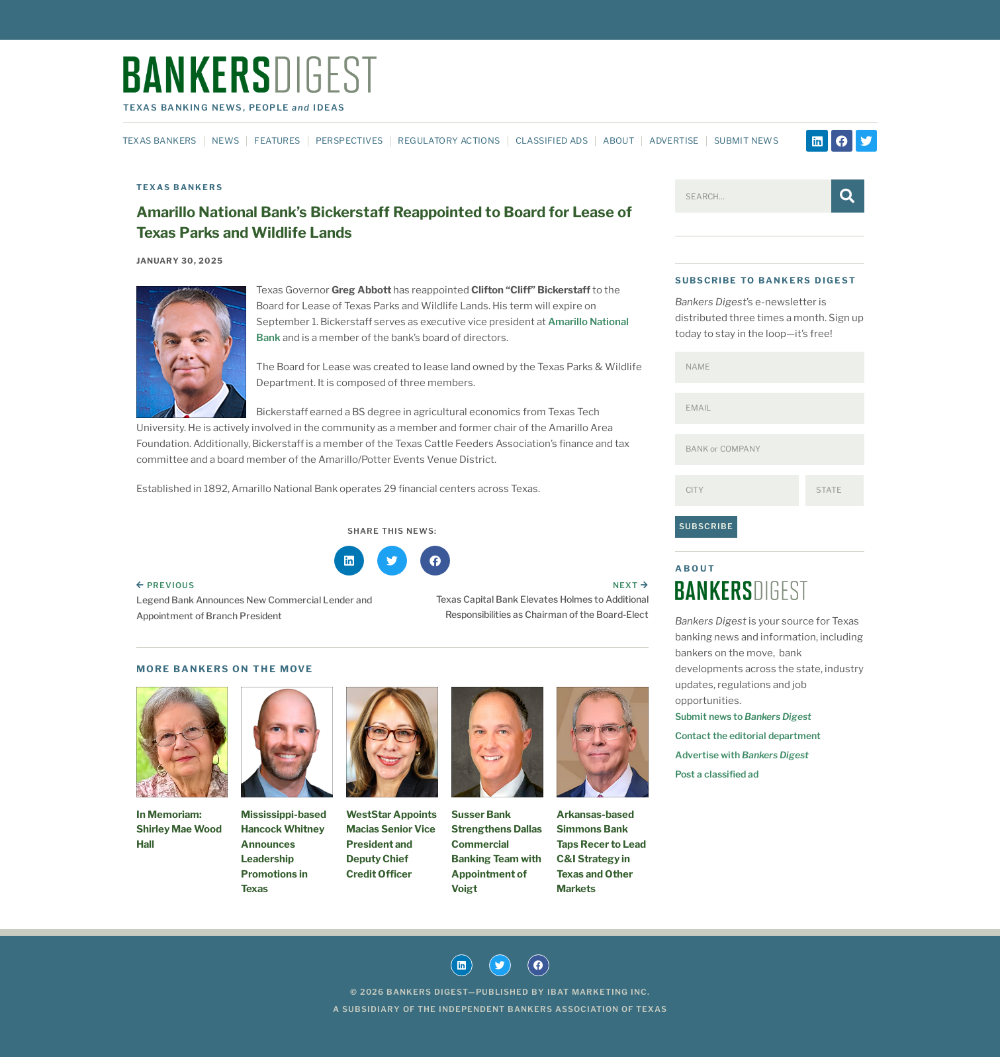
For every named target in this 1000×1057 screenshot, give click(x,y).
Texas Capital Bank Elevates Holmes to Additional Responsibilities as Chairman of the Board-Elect (542, 606)
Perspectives (349, 140)
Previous (165, 585)
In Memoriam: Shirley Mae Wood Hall (179, 829)
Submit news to (743, 716)
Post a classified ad (716, 774)
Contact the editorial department (748, 735)
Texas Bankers (159, 140)
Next (631, 585)
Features (277, 140)
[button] (349, 561)
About (618, 140)
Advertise (674, 140)
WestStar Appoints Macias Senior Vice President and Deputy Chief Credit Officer (391, 844)
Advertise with (742, 754)
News (226, 140)
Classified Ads (552, 140)
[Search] (847, 196)
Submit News (746, 140)
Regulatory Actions (449, 140)
